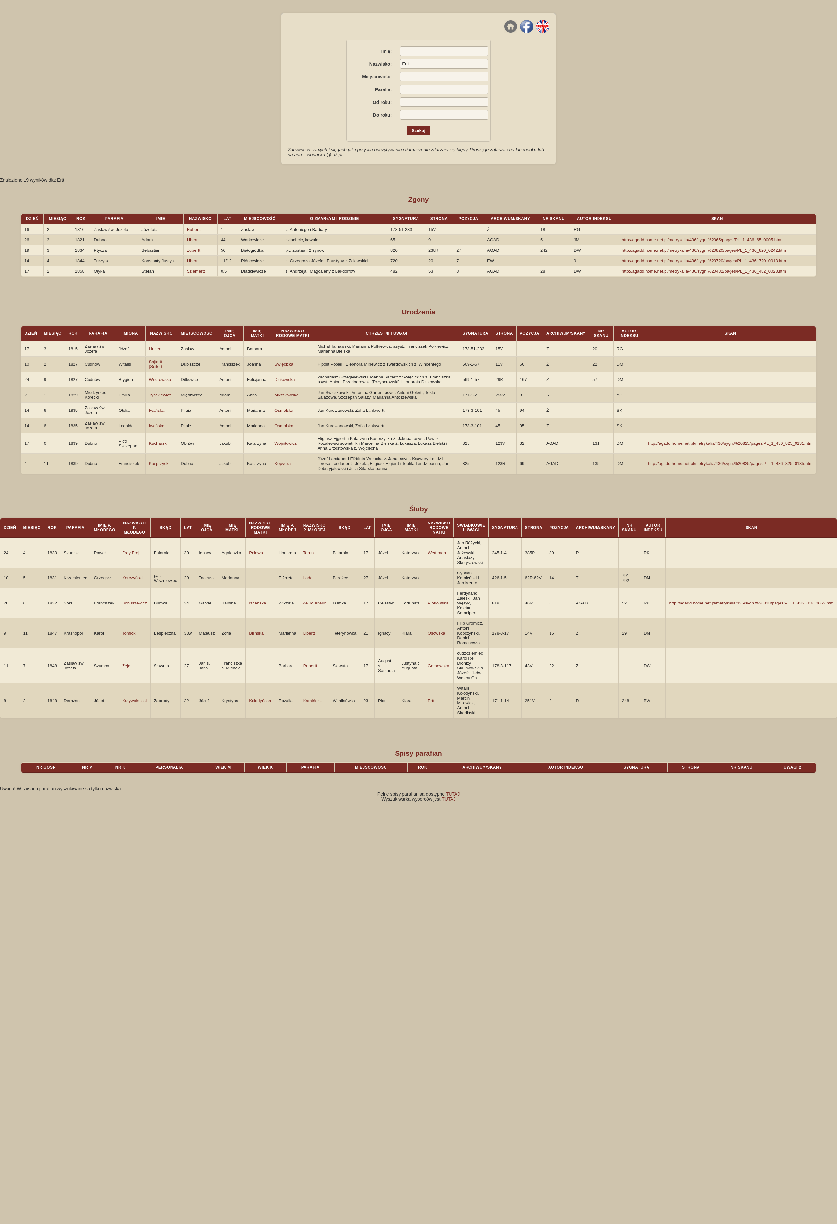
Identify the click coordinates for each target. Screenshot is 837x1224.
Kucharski (158, 443)
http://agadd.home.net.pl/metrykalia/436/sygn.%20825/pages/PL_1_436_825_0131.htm (730, 443)
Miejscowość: (377, 76)
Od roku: (382, 102)
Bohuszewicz (134, 603)
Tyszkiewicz (160, 395)
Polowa (256, 552)
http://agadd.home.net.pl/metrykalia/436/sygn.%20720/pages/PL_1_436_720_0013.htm (704, 260)
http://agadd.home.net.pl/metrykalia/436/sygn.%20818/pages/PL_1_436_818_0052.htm (751, 603)
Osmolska (283, 410)
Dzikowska (284, 379)
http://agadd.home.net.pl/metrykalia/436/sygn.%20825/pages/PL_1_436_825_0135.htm (730, 463)
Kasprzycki (159, 463)
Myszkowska (286, 395)
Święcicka (283, 364)
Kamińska (312, 700)
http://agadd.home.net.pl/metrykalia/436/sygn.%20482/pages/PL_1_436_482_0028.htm (704, 271)
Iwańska (157, 410)
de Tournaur (314, 603)
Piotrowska (438, 603)
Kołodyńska (260, 700)
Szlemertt (196, 271)
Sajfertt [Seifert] (156, 364)
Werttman (437, 552)
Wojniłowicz (285, 443)
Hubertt (194, 229)
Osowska (436, 633)
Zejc (126, 665)
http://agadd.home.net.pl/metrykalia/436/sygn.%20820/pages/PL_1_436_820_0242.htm (704, 250)
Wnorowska (160, 379)
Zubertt (193, 250)
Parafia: (383, 89)
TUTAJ (453, 794)
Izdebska (257, 603)
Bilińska (256, 633)
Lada (308, 577)
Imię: (386, 51)
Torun (308, 552)
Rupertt (310, 665)
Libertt (193, 239)
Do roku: (382, 115)
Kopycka (282, 463)
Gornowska (438, 665)
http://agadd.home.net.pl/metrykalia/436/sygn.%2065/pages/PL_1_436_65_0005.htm (701, 239)
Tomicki (129, 633)
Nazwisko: (380, 64)
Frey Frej (130, 552)
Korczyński (132, 577)
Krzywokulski (134, 700)
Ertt (431, 700)
